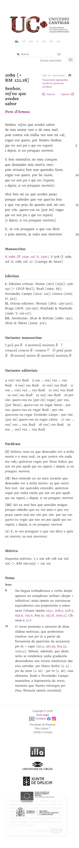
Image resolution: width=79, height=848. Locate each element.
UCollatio (47, 87)
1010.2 (60, 615)
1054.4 (20, 651)
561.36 (50, 646)
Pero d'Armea (17, 111)
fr (51, 41)
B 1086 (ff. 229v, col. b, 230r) (27, 257)
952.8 (50, 615)
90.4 (41, 646)
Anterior (48, 94)
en (31, 41)
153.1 (49, 610)
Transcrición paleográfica (55, 80)
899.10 (39, 615)
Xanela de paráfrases (53, 83)
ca (59, 41)
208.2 (59, 610)
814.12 (61, 646)
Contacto (40, 718)
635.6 (19, 615)
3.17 (28, 620)
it (37, 41)
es (44, 41)
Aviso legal (42, 714)
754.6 (29, 615)
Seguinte (67, 94)
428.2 (69, 610)
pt (24, 41)
